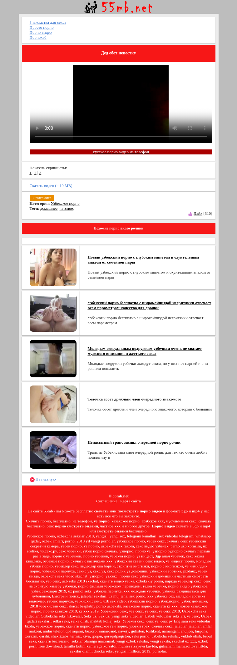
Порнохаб (38, 37)
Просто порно (42, 27)
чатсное (66, 208)
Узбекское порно (65, 203)
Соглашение (106, 501)
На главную (43, 479)
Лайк (198, 213)
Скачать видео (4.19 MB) (51, 185)
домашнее (48, 208)
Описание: (42, 197)
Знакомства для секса (48, 22)
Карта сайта (130, 501)
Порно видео (41, 32)
